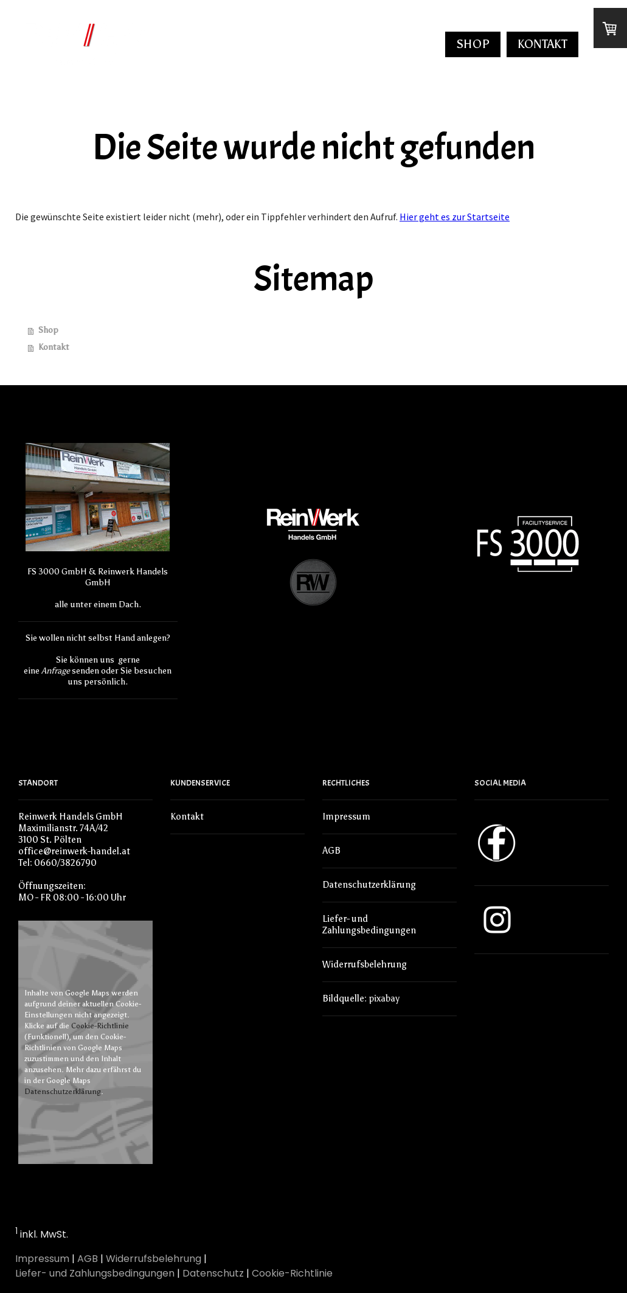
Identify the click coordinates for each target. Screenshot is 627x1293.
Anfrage (55, 671)
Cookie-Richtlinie (100, 1026)
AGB (331, 850)
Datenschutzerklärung (62, 1091)
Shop (473, 44)
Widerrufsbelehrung (364, 964)
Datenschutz (213, 1273)
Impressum (346, 816)
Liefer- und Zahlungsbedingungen (369, 924)
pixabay (384, 998)
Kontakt (542, 44)
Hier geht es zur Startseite (455, 217)
